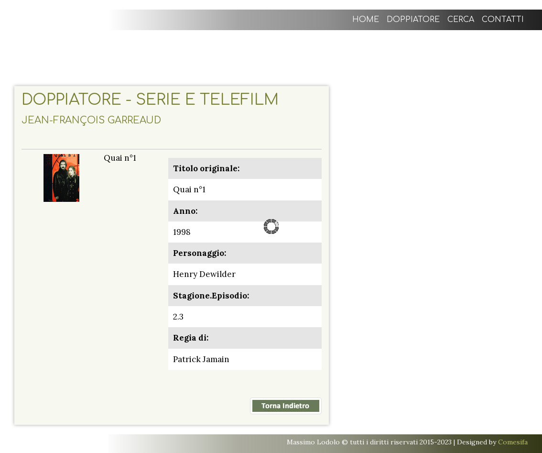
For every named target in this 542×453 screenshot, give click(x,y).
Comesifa (513, 442)
